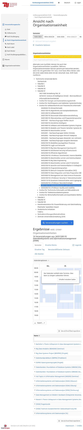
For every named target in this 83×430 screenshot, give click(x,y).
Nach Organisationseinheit (15, 40)
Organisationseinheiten (11, 66)
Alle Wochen (39, 254)
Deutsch (67, 3)
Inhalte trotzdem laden (67, 279)
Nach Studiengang (12, 36)
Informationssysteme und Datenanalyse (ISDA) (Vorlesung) (57, 390)
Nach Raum (9, 44)
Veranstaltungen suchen (55, 222)
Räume (6, 59)
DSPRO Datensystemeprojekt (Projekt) (49, 363)
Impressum (70, 426)
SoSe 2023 (38, 37)
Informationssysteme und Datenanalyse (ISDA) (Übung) (56, 386)
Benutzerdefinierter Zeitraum (59, 249)
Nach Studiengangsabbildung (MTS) (16, 55)
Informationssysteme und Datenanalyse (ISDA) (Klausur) (56, 381)
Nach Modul (10, 51)
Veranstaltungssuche (11, 24)
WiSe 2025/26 (49, 37)
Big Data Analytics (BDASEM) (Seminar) (50, 349)
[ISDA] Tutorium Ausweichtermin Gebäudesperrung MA (56, 409)
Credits (79, 426)
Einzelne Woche (51, 245)
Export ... (39, 323)
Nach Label (9, 47)
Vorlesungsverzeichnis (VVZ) (42, 3)
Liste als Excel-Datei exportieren (69, 331)
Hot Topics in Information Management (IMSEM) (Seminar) (57, 376)
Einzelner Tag (40, 249)
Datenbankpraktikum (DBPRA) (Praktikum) (51, 358)
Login (77, 3)
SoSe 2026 (60, 37)
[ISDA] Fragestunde (43, 404)
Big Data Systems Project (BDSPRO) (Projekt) (52, 353)
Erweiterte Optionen (41, 45)
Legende (77, 245)
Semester (36, 33)
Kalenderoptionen (41, 260)
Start (7, 29)
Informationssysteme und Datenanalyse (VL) (52, 413)
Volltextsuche (10, 33)
